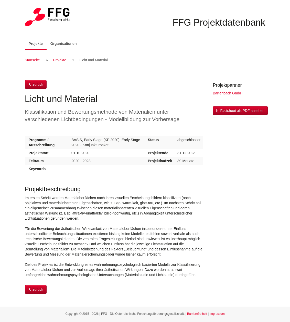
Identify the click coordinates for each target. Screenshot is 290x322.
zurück (35, 84)
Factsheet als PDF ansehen (240, 111)
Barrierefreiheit (197, 314)
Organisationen (63, 44)
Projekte (38, 43)
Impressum (217, 314)
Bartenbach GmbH (228, 93)
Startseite (32, 60)
